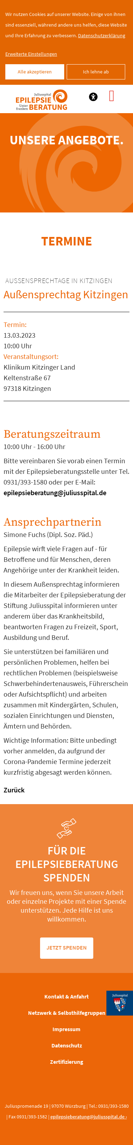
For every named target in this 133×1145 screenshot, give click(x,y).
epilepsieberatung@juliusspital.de (55, 492)
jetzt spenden (66, 947)
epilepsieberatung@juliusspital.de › (88, 1116)
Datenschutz (66, 1045)
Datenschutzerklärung (101, 35)
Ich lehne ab (96, 71)
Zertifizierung (66, 1061)
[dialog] (66, 42)
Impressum (66, 1029)
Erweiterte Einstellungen (31, 54)
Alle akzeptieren (35, 71)
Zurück (14, 789)
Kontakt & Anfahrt (66, 996)
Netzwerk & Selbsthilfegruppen (66, 1012)
